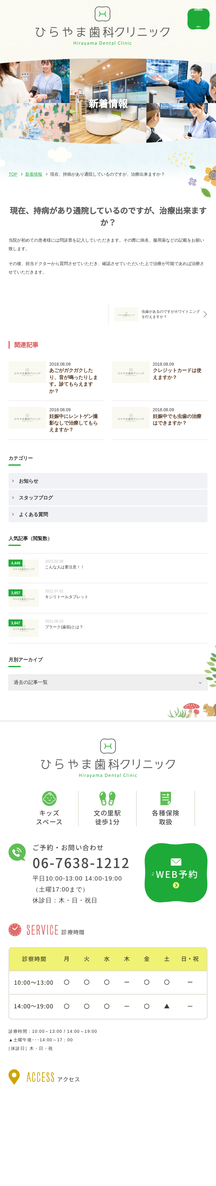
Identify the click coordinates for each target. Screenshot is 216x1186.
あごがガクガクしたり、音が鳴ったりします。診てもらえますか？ (73, 380)
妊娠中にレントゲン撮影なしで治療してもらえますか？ (73, 423)
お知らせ (28, 481)
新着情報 (33, 174)
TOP (13, 174)
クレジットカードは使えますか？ (177, 374)
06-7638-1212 (81, 863)
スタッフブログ (36, 497)
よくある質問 (33, 514)
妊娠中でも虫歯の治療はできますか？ (177, 420)
